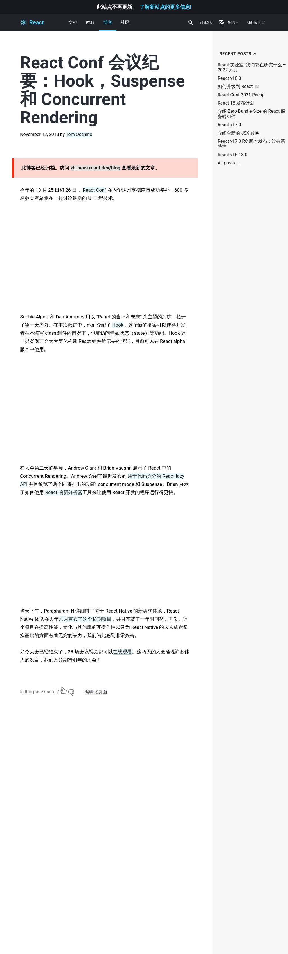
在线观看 (122, 651)
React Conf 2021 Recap (241, 95)
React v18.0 (229, 78)
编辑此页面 (96, 691)
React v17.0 (229, 124)
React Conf (94, 190)
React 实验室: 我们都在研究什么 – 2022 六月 (252, 67)
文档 (72, 22)
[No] (71, 690)
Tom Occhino (79, 134)
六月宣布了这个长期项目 (85, 619)
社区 (125, 22)
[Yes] (63, 690)
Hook (117, 325)
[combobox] (190, 22)
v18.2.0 (206, 22)
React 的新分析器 (63, 492)
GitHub (256, 22)
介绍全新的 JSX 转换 (238, 133)
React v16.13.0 (233, 154)
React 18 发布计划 (236, 103)
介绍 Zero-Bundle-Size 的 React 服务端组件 (251, 114)
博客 (107, 25)
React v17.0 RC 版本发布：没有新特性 (251, 144)
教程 (90, 22)
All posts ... (229, 163)
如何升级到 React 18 (238, 86)
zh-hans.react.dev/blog (95, 168)
